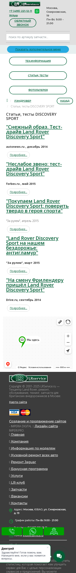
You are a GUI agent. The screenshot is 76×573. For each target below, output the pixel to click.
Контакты (18, 503)
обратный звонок (22, 22)
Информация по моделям (32, 448)
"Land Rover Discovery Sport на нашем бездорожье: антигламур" (32, 245)
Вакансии (18, 496)
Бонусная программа (28, 469)
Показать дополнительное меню (38, 49)
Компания (19, 441)
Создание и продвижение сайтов (37, 421)
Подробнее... (18, 155)
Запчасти (18, 489)
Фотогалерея (38, 90)
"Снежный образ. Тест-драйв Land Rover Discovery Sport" (34, 131)
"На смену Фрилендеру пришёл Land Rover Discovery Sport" (34, 285)
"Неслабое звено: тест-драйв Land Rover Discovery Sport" (34, 168)
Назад (65, 100)
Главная (17, 435)
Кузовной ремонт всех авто (33, 455)
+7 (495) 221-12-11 (20, 10)
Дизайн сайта (46, 426)
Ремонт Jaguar (23, 462)
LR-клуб (17, 483)
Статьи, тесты (38, 75)
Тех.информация (38, 60)
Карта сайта (18, 402)
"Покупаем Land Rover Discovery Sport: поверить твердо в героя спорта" (37, 206)
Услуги (16, 476)
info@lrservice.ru (33, 535)
